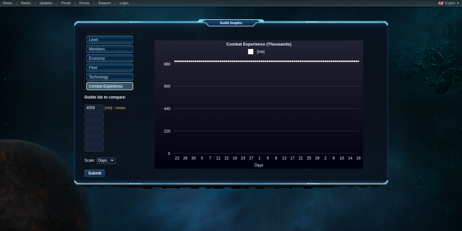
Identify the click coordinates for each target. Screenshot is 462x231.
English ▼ (448, 3)
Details (120, 108)
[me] (108, 108)
